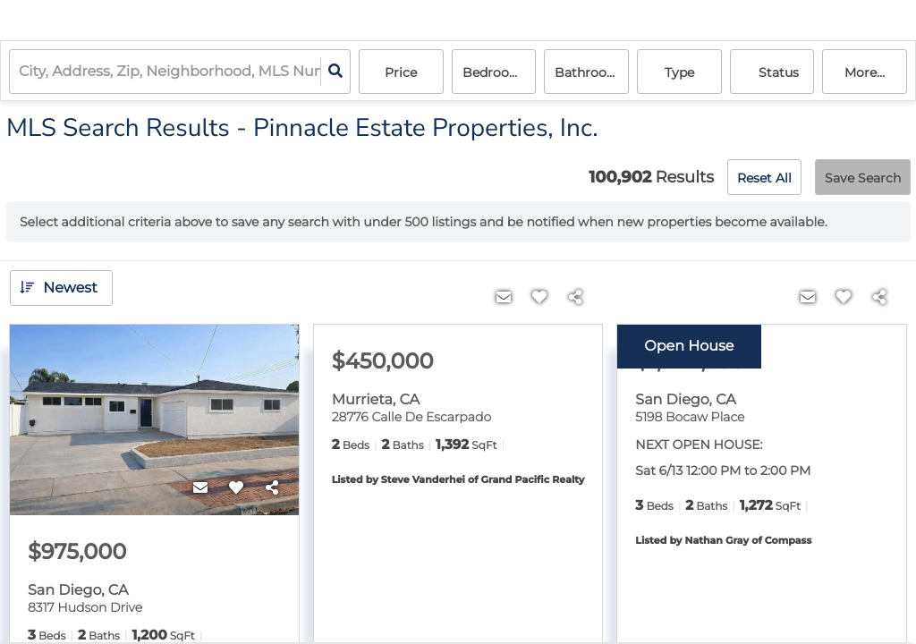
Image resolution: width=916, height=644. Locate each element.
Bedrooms (495, 72)
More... (864, 72)
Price (401, 72)
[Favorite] (236, 488)
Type (679, 72)
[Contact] (200, 488)
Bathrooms (590, 72)
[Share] (272, 488)
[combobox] (20, 72)
